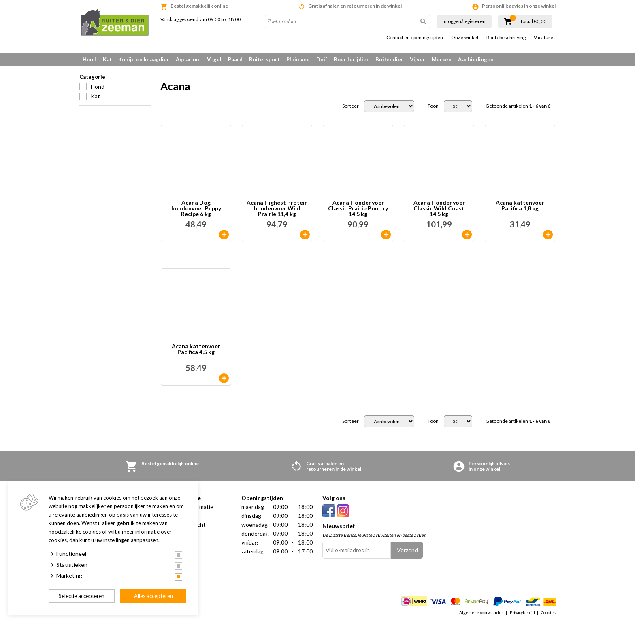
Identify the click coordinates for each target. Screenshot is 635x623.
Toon (433, 106)
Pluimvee (298, 59)
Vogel (214, 59)
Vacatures (545, 37)
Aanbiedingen (476, 59)
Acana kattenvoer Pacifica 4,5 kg (196, 349)
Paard (235, 59)
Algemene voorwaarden (481, 612)
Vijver (417, 59)
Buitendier (389, 59)
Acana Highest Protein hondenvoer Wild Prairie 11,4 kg (277, 208)
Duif (321, 59)
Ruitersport (264, 59)
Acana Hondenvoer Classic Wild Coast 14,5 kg (439, 208)
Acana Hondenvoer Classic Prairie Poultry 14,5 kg (358, 208)
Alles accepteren (153, 596)
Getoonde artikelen (518, 106)
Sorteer (350, 106)
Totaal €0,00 (533, 21)
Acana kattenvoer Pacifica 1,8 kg (520, 206)
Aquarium (188, 59)
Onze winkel (464, 37)
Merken (442, 59)
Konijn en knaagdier (143, 59)
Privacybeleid (522, 612)
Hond (89, 59)
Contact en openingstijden (414, 37)
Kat (107, 59)
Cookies (548, 612)
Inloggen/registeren (464, 21)
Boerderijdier (351, 59)
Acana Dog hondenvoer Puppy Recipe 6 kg (196, 208)
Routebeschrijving (506, 37)
